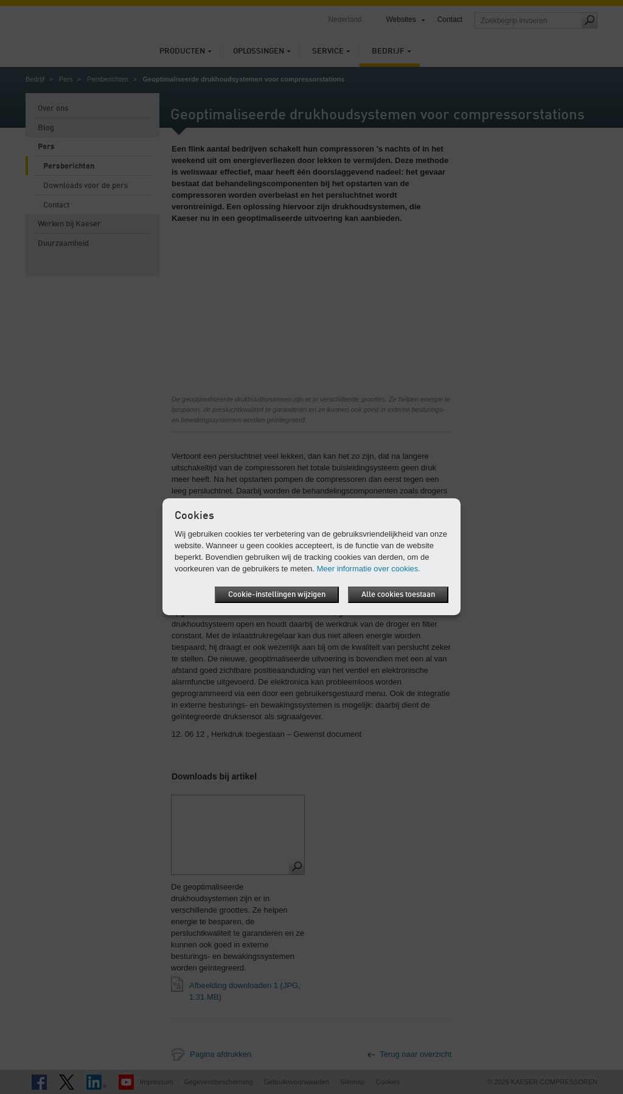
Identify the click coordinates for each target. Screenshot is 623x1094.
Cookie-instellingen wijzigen (276, 595)
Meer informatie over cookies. (368, 568)
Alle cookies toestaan (398, 595)
